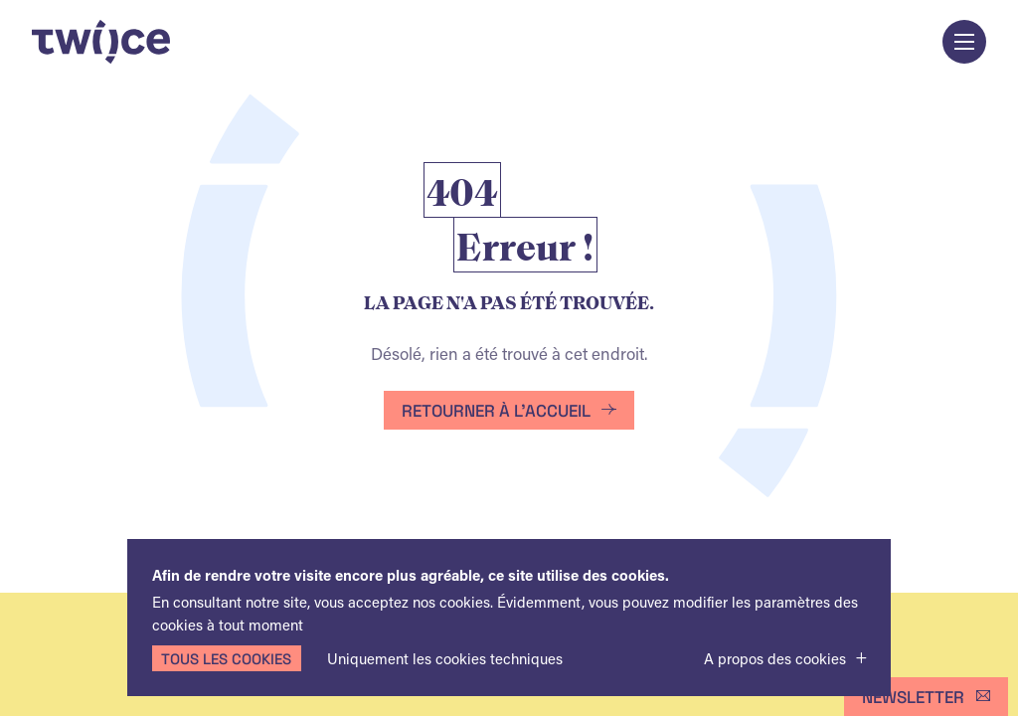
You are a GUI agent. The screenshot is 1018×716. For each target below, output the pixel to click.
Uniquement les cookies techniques (445, 658)
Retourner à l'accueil (496, 410)
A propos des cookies (775, 658)
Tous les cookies (226, 658)
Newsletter (913, 696)
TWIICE (101, 42)
